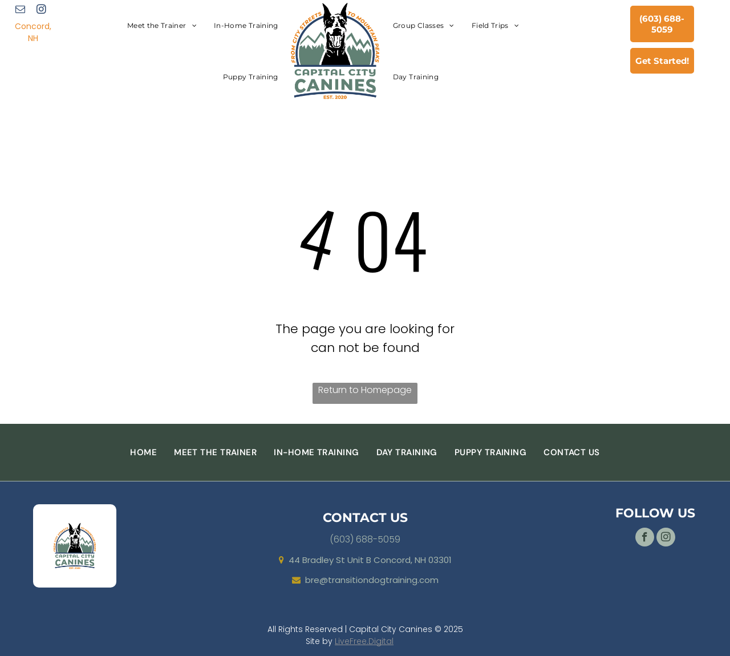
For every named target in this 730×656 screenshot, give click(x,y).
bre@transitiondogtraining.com (372, 580)
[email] (20, 10)
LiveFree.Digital (364, 641)
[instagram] (41, 10)
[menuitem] (162, 25)
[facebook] (644, 538)
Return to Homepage (365, 389)
